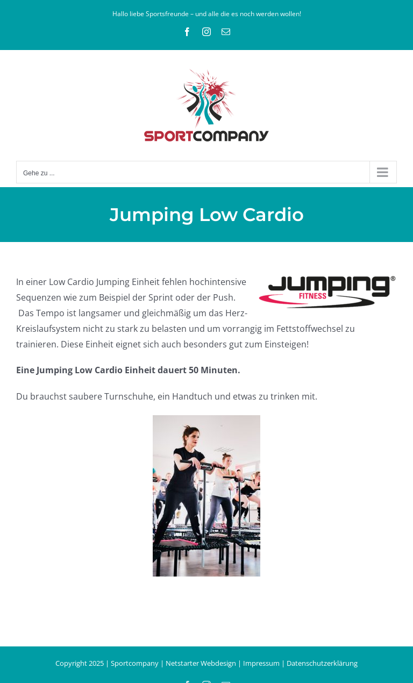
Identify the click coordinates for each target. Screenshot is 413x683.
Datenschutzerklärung (322, 663)
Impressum (261, 663)
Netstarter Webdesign (201, 663)
